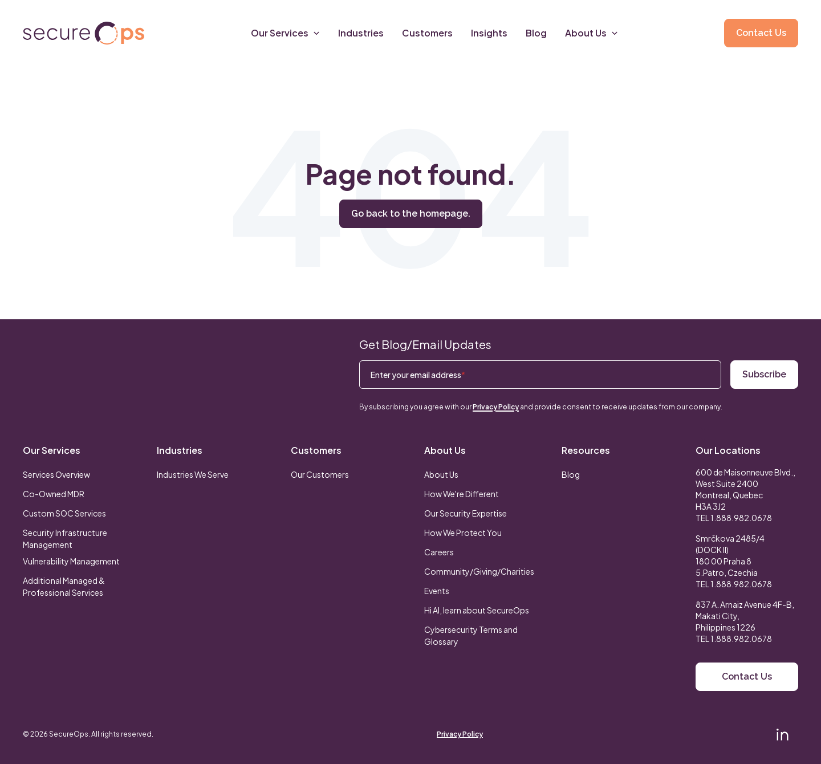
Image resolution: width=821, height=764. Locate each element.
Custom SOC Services (64, 513)
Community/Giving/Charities (479, 571)
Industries (179, 450)
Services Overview (56, 474)
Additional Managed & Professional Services (64, 586)
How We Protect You (463, 532)
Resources (586, 450)
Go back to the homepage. (410, 213)
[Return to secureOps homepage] (83, 33)
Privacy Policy (496, 407)
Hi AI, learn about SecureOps (476, 610)
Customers (316, 450)
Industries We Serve (193, 474)
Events (436, 591)
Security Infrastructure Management (65, 538)
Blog (571, 474)
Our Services (51, 450)
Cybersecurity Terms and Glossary (471, 635)
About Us (445, 450)
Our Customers (320, 474)
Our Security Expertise (465, 513)
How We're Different (461, 494)
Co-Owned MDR (53, 494)
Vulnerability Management (71, 561)
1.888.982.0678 (741, 518)
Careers (439, 552)
